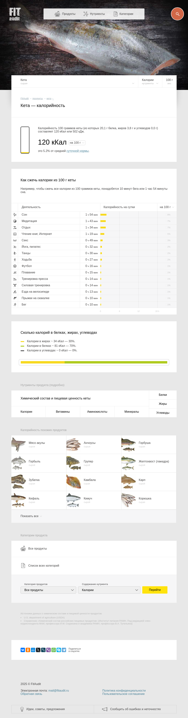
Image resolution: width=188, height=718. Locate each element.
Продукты (68, 13)
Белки (163, 394)
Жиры (163, 403)
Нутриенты (97, 13)
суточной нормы (77, 150)
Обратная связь (31, 693)
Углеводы (162, 412)
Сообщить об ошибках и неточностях (135, 709)
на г (76, 142)
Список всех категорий (40, 565)
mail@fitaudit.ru (58, 690)
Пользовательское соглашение (123, 693)
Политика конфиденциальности (124, 690)
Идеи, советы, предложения (45, 709)
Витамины (63, 411)
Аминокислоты (97, 411)
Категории (126, 13)
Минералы (131, 411)
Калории (26, 411)
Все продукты (34, 548)
